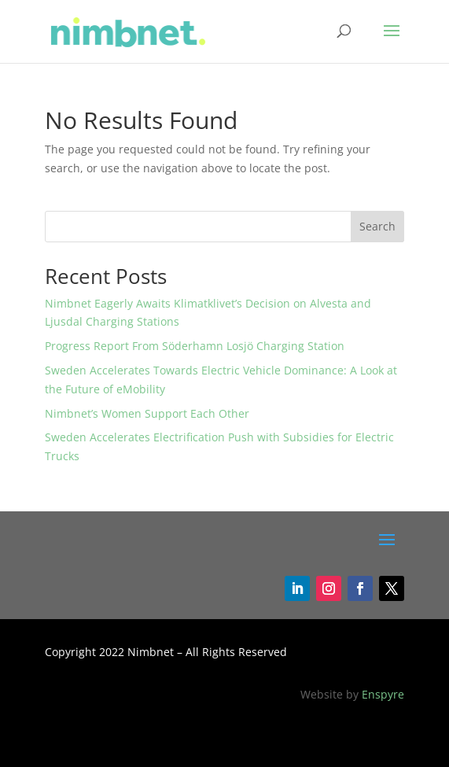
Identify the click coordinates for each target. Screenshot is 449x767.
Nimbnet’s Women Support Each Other (147, 413)
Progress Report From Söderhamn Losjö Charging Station (194, 345)
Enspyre (383, 694)
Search (377, 226)
